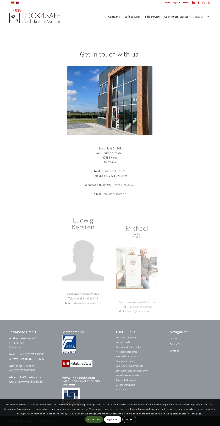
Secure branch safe (125, 384)
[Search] (208, 16)
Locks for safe (123, 342)
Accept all (94, 419)
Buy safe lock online (126, 356)
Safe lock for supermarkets (129, 365)
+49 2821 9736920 (123, 189)
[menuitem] (114, 16)
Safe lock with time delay (128, 347)
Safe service (122, 389)
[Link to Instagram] (203, 2)
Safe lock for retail (125, 361)
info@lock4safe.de (114, 198)
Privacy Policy (177, 344)
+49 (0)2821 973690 (32, 354)
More (129, 419)
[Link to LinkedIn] (193, 2)
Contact (174, 350)
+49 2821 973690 (115, 175)
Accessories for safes (126, 351)
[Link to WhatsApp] (208, 2)
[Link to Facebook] (198, 2)
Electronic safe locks (126, 337)
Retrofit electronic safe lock (130, 375)
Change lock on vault (126, 380)
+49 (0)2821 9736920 (22, 370)
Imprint (174, 338)
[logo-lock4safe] (34, 16)
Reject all (113, 419)
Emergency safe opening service (132, 370)
